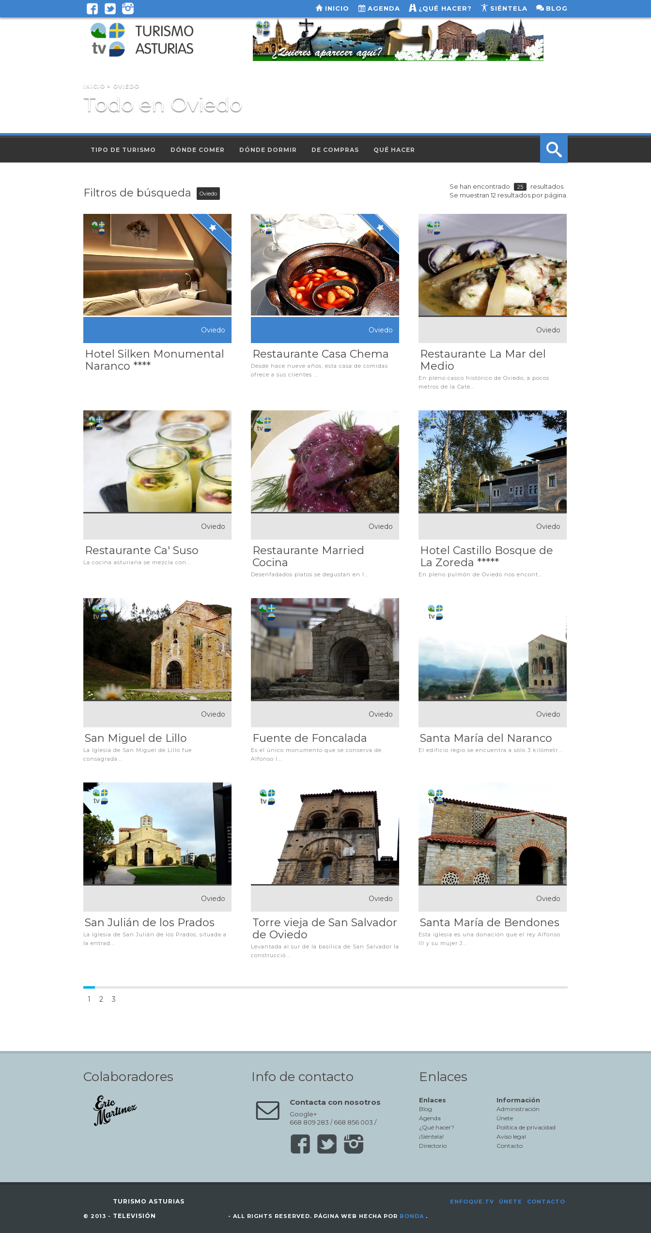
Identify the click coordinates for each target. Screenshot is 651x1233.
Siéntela (508, 8)
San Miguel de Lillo (136, 738)
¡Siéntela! (431, 1136)
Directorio (433, 1145)
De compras (335, 149)
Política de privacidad (526, 1127)
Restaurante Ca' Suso (142, 550)
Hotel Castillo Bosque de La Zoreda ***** (486, 556)
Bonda (412, 1216)
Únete (504, 1118)
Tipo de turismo (123, 149)
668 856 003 (353, 1122)
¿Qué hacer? (445, 8)
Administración (518, 1109)
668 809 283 (309, 1122)
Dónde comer (197, 149)
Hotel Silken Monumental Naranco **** (154, 360)
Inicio (337, 8)
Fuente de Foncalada (309, 738)
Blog (557, 8)
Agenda (384, 8)
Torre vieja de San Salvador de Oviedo (324, 928)
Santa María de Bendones (489, 922)
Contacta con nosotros (335, 1102)
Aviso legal (511, 1136)
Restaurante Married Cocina (308, 556)
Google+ (303, 1114)
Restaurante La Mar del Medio (483, 360)
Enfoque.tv (472, 1201)
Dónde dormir (268, 149)
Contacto (509, 1145)
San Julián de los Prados (150, 922)
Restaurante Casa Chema (320, 354)
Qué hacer (394, 149)
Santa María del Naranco (486, 738)
